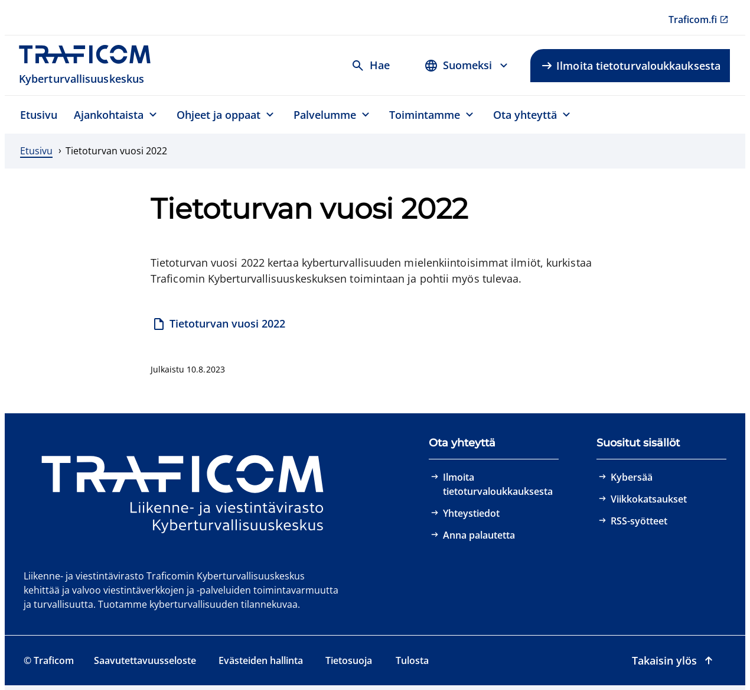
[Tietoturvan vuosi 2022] (219, 325)
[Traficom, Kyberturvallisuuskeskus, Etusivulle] (91, 65)
